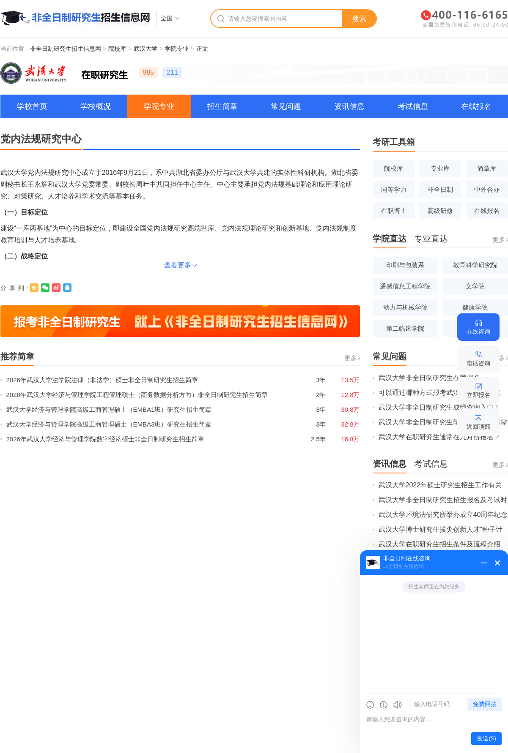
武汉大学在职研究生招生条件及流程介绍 (439, 544)
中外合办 (487, 189)
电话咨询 (478, 363)
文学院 (475, 286)
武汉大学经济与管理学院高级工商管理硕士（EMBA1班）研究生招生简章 (109, 409)
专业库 (440, 168)
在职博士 (393, 210)
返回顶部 (478, 426)
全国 (167, 18)
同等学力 (393, 189)
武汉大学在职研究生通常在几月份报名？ (439, 436)
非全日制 (440, 189)
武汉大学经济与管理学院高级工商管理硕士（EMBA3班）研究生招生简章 (109, 424)
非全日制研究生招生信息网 (65, 48)
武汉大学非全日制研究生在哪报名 (429, 377)
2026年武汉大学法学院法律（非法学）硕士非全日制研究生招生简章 (102, 379)
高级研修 (440, 210)
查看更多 (177, 265)
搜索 (359, 19)
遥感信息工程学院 (405, 286)
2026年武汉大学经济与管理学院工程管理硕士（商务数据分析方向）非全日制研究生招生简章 (137, 394)
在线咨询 (478, 331)
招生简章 (222, 106)
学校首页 (32, 106)
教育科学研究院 (475, 265)
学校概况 (95, 106)
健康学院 (475, 307)
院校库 (117, 48)
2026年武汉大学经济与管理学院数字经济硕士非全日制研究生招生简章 (105, 439)
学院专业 (177, 48)
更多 (350, 358)
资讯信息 (349, 106)
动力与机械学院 (405, 307)
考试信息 (413, 106)
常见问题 (286, 106)
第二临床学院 (405, 328)
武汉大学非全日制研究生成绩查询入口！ (439, 407)
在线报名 (476, 106)
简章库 (486, 168)
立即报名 (478, 394)
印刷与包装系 (405, 265)
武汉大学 (145, 48)
